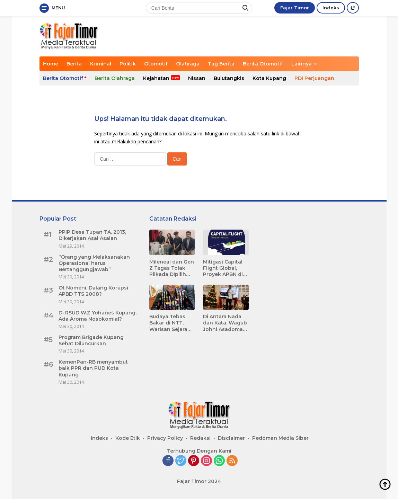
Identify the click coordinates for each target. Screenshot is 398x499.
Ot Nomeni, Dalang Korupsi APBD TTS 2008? (93, 291)
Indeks (330, 7)
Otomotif (156, 64)
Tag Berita (221, 64)
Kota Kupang (269, 78)
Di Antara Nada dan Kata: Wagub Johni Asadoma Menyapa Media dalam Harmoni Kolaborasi (225, 322)
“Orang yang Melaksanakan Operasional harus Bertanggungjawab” (94, 263)
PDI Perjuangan (314, 78)
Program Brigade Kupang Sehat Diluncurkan (91, 340)
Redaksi (200, 438)
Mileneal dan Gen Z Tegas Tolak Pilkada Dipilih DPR (171, 268)
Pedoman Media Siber (280, 438)
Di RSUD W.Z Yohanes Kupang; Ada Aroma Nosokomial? (97, 316)
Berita (74, 64)
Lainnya (301, 64)
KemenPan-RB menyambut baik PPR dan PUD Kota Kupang (93, 368)
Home (50, 64)
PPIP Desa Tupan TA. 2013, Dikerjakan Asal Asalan (92, 235)
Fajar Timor (294, 7)
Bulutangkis (229, 78)
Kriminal (100, 64)
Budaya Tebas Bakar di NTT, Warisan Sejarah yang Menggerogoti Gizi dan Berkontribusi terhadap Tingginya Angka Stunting (171, 322)
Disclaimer (231, 438)
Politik (128, 64)
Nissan (196, 78)
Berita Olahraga (115, 78)
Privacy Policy (165, 438)
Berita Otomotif (263, 64)
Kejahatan (156, 78)
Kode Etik (127, 438)
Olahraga (188, 64)
